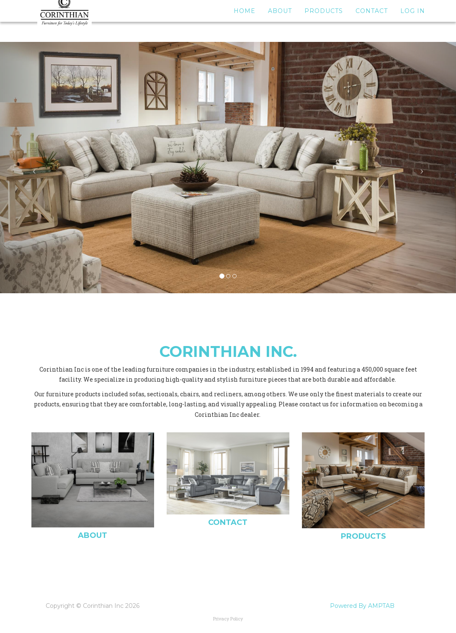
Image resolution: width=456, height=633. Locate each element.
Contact (372, 21)
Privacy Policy (228, 618)
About (280, 21)
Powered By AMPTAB (362, 606)
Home (244, 21)
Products (323, 21)
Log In (412, 21)
